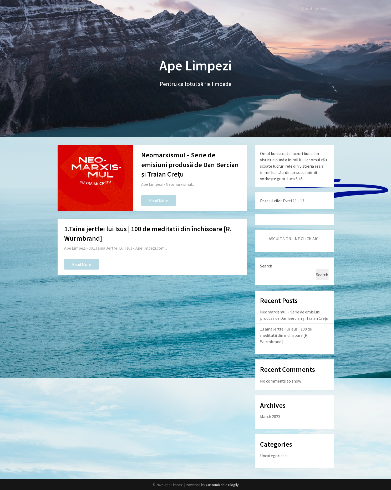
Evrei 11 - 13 (293, 200)
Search (266, 265)
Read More (158, 200)
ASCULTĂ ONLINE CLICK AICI (294, 238)
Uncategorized (315, 8)
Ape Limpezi (76, 8)
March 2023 (270, 416)
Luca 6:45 (295, 178)
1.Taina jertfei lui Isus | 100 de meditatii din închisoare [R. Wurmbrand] (286, 335)
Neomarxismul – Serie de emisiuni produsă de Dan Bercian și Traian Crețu (190, 164)
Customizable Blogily (222, 484)
